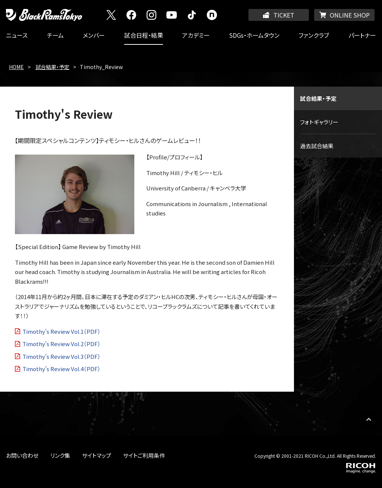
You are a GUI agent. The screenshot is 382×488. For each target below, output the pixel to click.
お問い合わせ (22, 455)
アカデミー (196, 35)
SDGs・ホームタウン (254, 35)
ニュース (17, 35)
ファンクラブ (313, 35)
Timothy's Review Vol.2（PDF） (61, 344)
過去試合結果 (317, 146)
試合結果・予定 (52, 67)
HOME (16, 67)
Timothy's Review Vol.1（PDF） (61, 331)
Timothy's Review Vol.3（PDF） (61, 356)
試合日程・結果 (143, 35)
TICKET (283, 14)
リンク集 (60, 455)
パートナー (362, 35)
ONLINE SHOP (350, 14)
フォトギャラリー (319, 122)
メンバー (94, 35)
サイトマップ (96, 455)
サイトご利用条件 (144, 455)
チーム (55, 35)
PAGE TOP (368, 419)
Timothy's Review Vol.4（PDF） (61, 369)
